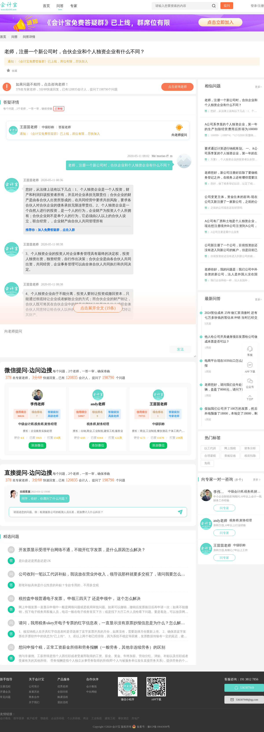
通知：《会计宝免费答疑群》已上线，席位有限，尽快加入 (48, 61)
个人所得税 (73, 718)
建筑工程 (110, 718)
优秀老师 (62, 686)
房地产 (135, 718)
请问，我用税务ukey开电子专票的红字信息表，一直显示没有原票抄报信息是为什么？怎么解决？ (103, 623)
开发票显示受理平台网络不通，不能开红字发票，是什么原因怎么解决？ (82, 550)
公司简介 (34, 686)
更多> (258, 86)
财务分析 (250, 448)
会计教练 (91, 686)
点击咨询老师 (177, 86)
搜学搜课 (18, 718)
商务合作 (34, 697)
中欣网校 (91, 691)
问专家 (224, 508)
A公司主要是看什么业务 (222, 232)
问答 (60, 6)
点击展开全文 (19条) (98, 308)
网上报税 (230, 448)
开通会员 (5, 691)
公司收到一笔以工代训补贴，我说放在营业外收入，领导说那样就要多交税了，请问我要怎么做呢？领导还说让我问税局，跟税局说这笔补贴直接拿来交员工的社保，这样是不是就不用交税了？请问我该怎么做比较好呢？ (103, 574)
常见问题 (5, 697)
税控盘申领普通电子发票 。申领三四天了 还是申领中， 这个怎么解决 (80, 598)
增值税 (44, 718)
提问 (227, 5)
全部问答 (62, 691)
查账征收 (230, 455)
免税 (207, 463)
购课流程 (62, 697)
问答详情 (29, 36)
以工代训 (210, 448)
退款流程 (62, 702)
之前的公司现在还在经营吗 (223, 207)
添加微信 (37, 445)
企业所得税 (57, 718)
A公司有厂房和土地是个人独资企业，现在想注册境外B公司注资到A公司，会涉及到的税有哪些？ (231, 225)
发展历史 (34, 691)
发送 (180, 349)
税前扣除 (250, 455)
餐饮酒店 (123, 718)
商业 (85, 718)
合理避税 (210, 455)
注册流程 (5, 686)
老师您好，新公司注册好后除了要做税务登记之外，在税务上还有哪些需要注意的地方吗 (231, 177)
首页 (46, 6)
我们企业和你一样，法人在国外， (227, 280)
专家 (73, 6)
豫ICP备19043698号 (158, 726)
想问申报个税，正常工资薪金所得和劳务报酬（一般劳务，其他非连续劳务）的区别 (92, 647)
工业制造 (96, 718)
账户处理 (32, 718)
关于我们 (34, 702)
